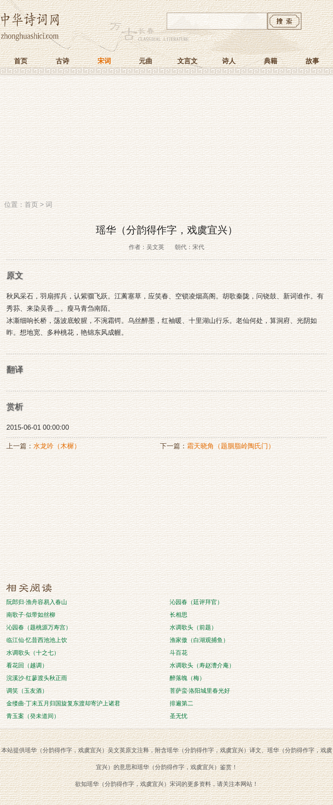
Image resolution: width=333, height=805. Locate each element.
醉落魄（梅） (187, 678)
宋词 (104, 61)
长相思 (178, 614)
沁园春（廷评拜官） (196, 602)
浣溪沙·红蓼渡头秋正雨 (36, 678)
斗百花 (178, 652)
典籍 (270, 61)
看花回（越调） (27, 665)
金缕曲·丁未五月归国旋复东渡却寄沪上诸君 (63, 703)
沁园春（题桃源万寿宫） (38, 627)
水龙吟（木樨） (57, 446)
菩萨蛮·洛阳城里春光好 (200, 690)
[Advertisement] (166, 140)
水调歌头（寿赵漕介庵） (202, 665)
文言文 (187, 61)
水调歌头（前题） (193, 627)
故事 (312, 61)
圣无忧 (178, 716)
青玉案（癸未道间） (33, 716)
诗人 (229, 61)
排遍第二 (181, 703)
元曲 (145, 61)
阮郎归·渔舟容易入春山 (36, 602)
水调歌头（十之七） (33, 652)
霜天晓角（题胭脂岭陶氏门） (231, 446)
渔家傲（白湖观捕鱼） (199, 640)
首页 (20, 61)
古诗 (62, 61)
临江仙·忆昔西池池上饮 (36, 640)
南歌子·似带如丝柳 (30, 614)
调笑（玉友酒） (27, 690)
